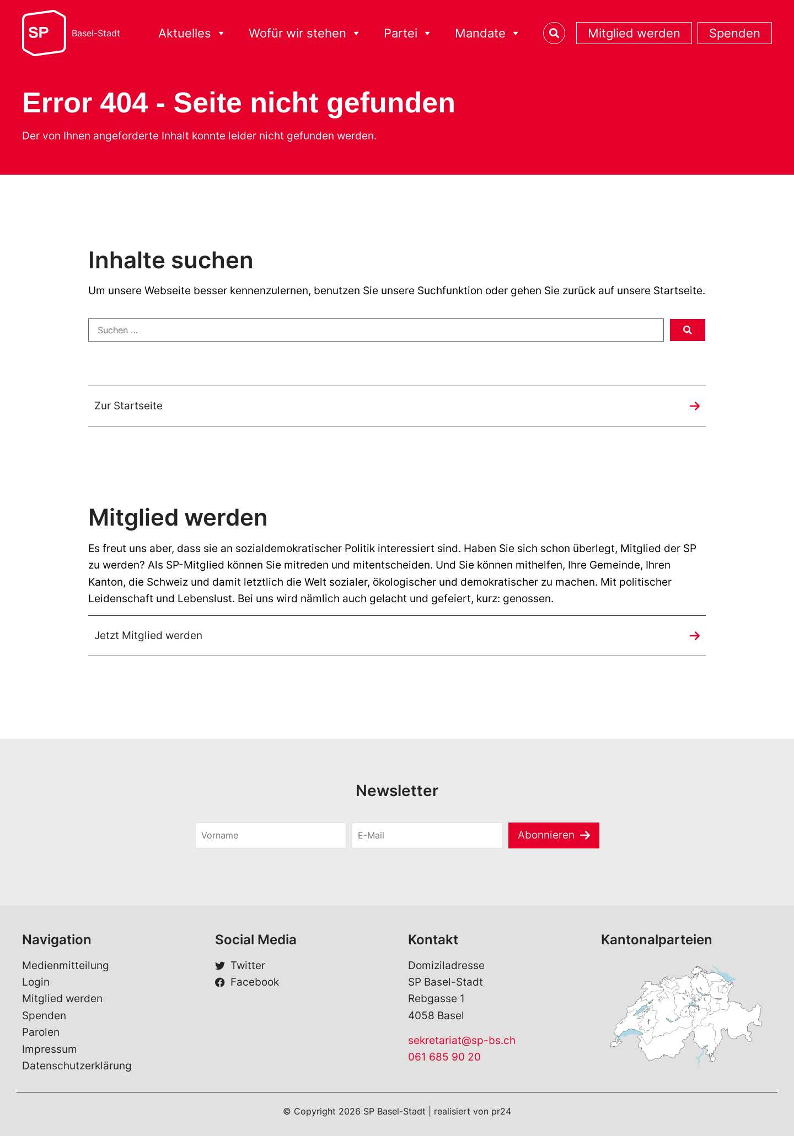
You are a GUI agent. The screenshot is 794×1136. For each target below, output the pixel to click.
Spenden (734, 33)
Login (36, 982)
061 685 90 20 (444, 1057)
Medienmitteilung (65, 965)
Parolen (41, 1032)
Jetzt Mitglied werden (148, 635)
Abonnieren (546, 835)
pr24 (501, 1111)
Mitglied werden (634, 33)
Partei (408, 33)
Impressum (49, 1049)
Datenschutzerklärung (77, 1065)
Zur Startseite (128, 405)
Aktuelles (192, 33)
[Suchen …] (376, 330)
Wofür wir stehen (305, 33)
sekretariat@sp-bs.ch (462, 1040)
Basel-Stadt (96, 33)
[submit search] (687, 330)
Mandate (488, 33)
